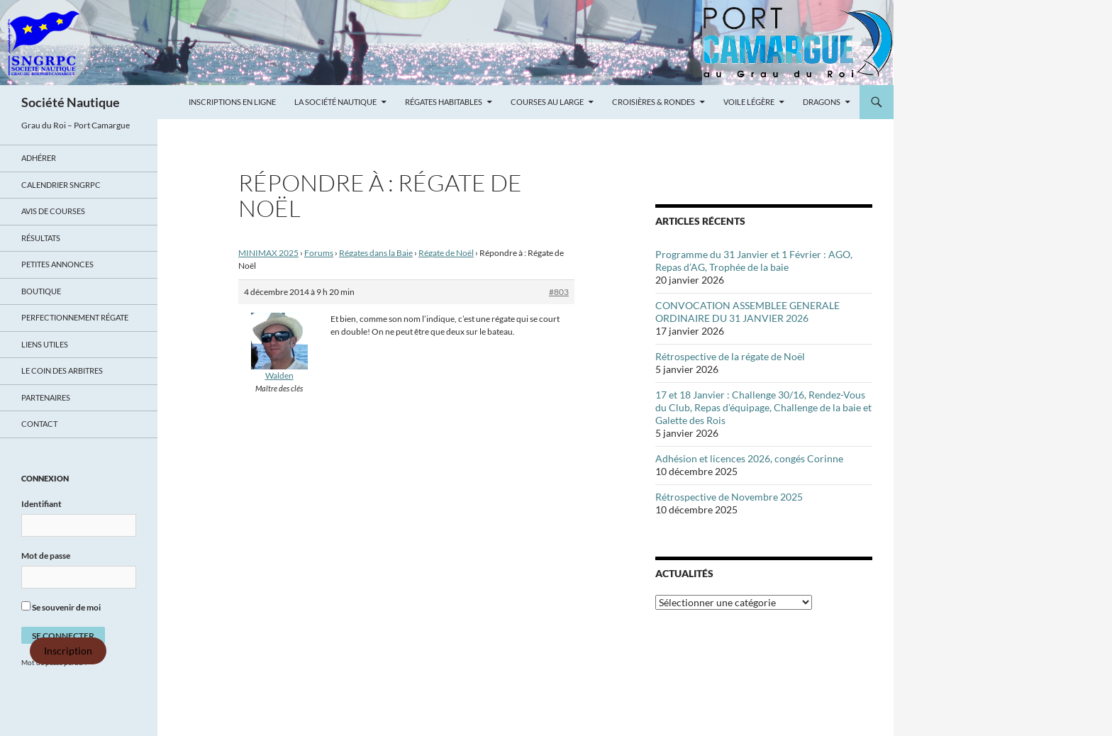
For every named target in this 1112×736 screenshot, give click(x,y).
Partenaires (45, 397)
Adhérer (38, 157)
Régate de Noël (446, 252)
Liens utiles (44, 344)
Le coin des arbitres (62, 370)
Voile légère (748, 101)
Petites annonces (57, 264)
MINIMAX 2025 (268, 252)
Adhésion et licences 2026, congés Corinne (749, 458)
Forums (318, 252)
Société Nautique (70, 102)
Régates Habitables (443, 101)
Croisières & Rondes (653, 101)
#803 (559, 291)
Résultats (40, 237)
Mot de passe (45, 555)
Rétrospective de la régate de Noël (730, 356)
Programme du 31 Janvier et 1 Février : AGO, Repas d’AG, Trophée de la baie (753, 260)
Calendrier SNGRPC (61, 184)
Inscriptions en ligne (232, 101)
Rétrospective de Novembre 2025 (729, 497)
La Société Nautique (335, 101)
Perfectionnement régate (74, 317)
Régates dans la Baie (376, 252)
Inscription (68, 651)
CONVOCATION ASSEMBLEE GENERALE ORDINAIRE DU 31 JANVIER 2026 (747, 311)
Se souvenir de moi (61, 607)
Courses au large (547, 101)
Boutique (41, 291)
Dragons (821, 101)
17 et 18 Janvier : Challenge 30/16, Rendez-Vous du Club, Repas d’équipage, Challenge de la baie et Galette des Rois (763, 407)
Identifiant (41, 503)
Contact (39, 423)
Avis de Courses (53, 211)
